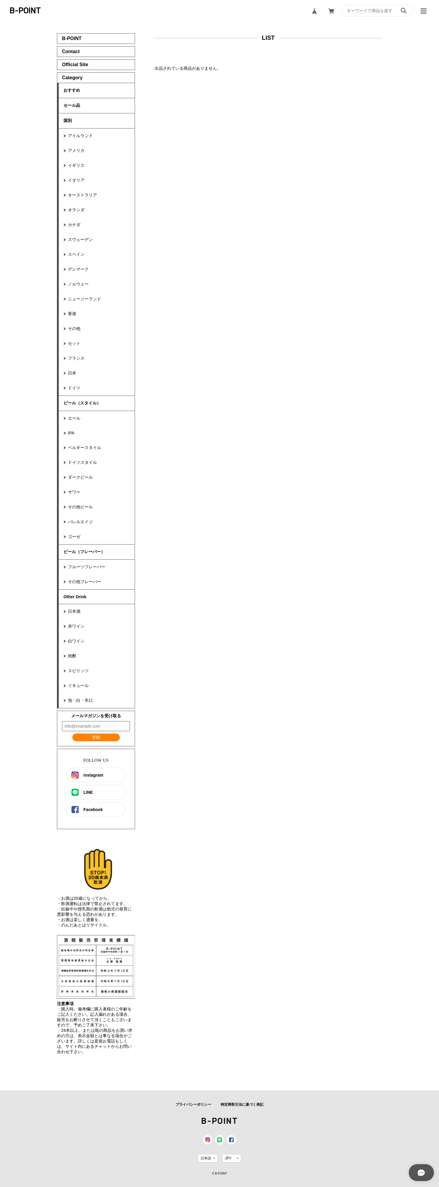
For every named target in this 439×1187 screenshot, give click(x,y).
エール (74, 418)
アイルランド (80, 135)
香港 (72, 313)
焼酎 (72, 655)
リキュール (78, 685)
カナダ (74, 224)
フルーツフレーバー (86, 566)
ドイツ (74, 387)
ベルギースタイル (84, 447)
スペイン (76, 254)
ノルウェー (78, 284)
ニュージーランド (84, 298)
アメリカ (76, 150)
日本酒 (74, 611)
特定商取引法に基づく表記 (242, 1104)
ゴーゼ (74, 536)
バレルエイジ (80, 521)
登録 (96, 737)
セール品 (71, 105)
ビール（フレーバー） (84, 551)
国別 (67, 120)
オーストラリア (82, 195)
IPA (71, 433)
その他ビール (80, 506)
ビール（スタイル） (82, 403)
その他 (74, 328)
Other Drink (74, 596)
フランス (76, 358)
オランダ (76, 209)
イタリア (76, 180)
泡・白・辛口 (80, 700)
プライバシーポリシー (193, 1104)
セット (74, 343)
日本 (72, 373)
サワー (74, 492)
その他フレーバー (84, 581)
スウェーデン (80, 239)
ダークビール (80, 477)
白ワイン (76, 641)
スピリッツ (78, 670)
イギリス (76, 165)
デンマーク (78, 269)
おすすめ (71, 90)
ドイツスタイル (82, 462)
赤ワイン (76, 626)
